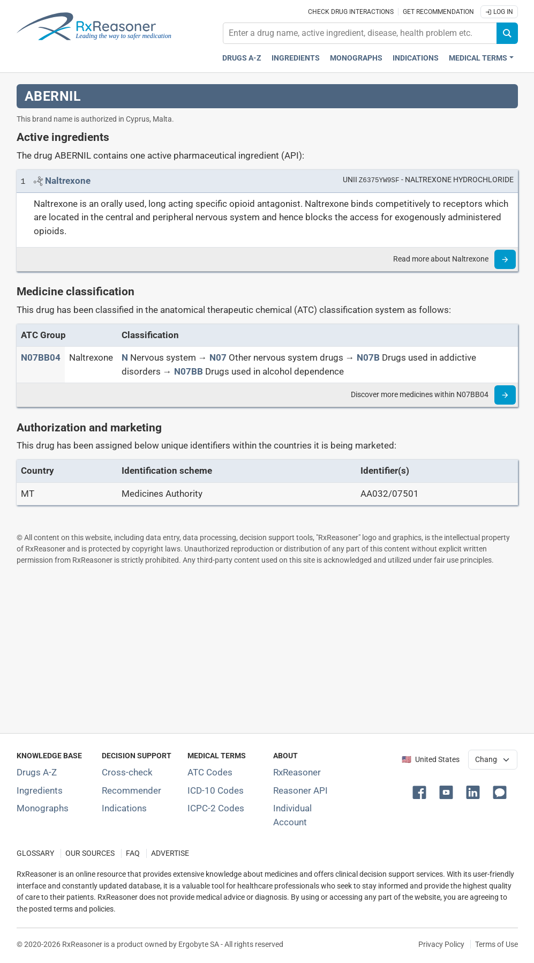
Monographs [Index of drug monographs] (43, 808)
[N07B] (368, 357)
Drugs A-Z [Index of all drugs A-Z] (37, 772)
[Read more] (505, 259)
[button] (421, 791)
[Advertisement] (267, 649)
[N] (125, 357)
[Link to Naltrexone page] (68, 180)
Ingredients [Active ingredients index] (296, 58)
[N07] (218, 357)
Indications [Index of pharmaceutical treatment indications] (124, 808)
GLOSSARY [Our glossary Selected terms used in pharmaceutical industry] (35, 853)
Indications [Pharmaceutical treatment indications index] (416, 58)
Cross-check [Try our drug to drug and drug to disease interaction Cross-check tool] (127, 772)
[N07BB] (188, 371)
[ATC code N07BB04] (41, 357)
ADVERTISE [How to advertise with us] (170, 853)
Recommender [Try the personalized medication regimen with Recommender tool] (131, 790)
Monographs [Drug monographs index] (356, 58)
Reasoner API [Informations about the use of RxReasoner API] (300, 790)
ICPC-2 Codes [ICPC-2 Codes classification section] (215, 808)
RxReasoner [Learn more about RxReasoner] (297, 772)
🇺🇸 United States (431, 759)
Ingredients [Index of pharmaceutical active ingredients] (40, 790)
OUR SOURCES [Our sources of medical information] (90, 853)
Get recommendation (438, 12)
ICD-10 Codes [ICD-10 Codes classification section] (215, 790)
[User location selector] (492, 759)
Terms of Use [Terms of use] (496, 944)
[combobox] (360, 33)
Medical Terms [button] (478, 58)
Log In (499, 12)
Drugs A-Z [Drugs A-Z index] (241, 58)
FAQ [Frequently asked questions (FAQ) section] (133, 853)
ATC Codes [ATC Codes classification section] (209, 772)
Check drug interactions (351, 12)
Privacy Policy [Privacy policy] (441, 944)
